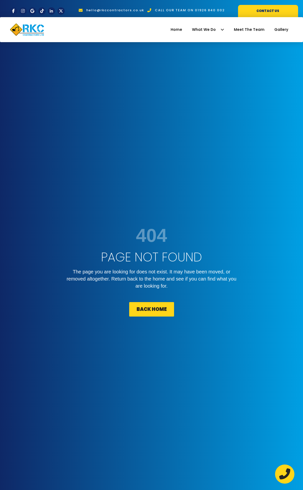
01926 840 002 (210, 10)
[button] (222, 29)
